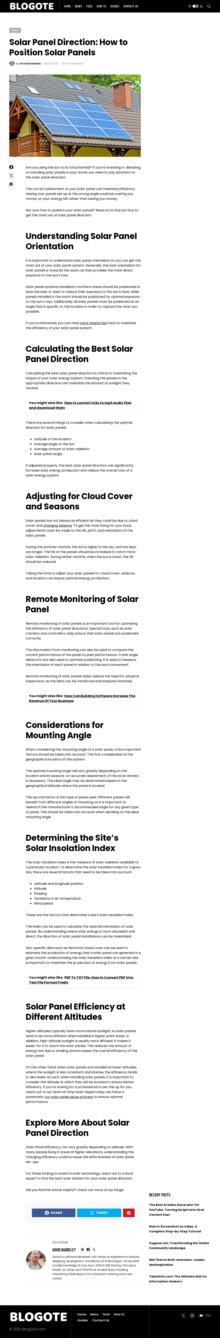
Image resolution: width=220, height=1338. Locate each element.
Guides (82, 1320)
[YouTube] (204, 1315)
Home (81, 1314)
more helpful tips (93, 323)
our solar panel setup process (69, 1097)
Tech (106, 1314)
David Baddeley (64, 1249)
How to (119, 1314)
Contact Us (100, 1320)
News (94, 1314)
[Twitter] (183, 1315)
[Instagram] (192, 1315)
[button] (195, 6)
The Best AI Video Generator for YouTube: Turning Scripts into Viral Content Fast (176, 1210)
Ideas (15, 30)
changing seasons (57, 525)
